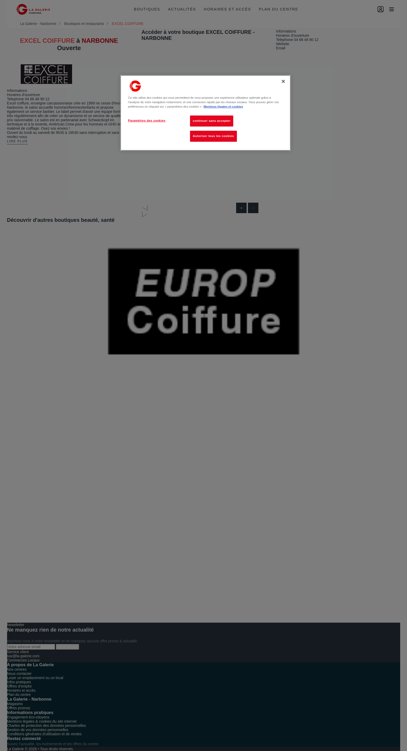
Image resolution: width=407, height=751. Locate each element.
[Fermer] (283, 81)
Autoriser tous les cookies (213, 136)
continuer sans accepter (212, 120)
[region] (205, 113)
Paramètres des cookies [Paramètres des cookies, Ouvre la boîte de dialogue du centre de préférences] (147, 120)
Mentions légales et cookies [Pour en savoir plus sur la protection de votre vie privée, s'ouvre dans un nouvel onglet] (223, 106)
